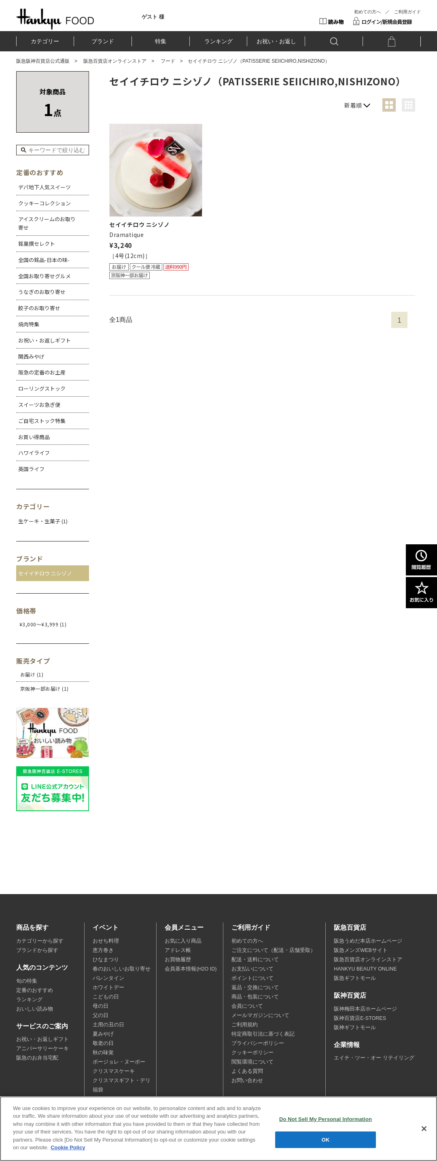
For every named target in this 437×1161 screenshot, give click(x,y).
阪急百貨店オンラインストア (114, 61)
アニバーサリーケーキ (42, 1048)
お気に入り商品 (183, 941)
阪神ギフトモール (355, 1027)
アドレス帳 (178, 950)
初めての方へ (367, 11)
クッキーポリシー (252, 1052)
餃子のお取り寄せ (39, 308)
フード (168, 61)
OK (326, 1139)
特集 (160, 41)
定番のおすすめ (34, 990)
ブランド (102, 41)
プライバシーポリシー (257, 1043)
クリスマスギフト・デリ (122, 1080)
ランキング (218, 41)
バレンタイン (108, 978)
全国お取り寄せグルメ (44, 276)
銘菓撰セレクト (36, 243)
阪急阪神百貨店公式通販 (43, 61)
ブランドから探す (37, 950)
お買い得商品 (34, 437)
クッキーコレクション (44, 203)
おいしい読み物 (34, 1009)
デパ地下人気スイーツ (44, 187)
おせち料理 (106, 941)
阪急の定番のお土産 (42, 372)
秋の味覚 (103, 1052)
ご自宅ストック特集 (42, 421)
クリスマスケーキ (114, 1071)
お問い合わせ (247, 1080)
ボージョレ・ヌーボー (119, 1062)
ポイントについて (252, 978)
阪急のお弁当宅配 (37, 1058)
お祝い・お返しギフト (44, 340)
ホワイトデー (108, 987)
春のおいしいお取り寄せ (122, 969)
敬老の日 (103, 1043)
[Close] (424, 1129)
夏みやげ (103, 1034)
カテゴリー (45, 41)
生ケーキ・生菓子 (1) (43, 521)
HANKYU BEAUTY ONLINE (365, 969)
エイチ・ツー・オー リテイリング (374, 1058)
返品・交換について (255, 987)
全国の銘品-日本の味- (44, 260)
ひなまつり (106, 959)
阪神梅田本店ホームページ (365, 1009)
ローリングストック (42, 388)
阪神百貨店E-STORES (360, 1018)
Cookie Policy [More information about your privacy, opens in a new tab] (68, 1147)
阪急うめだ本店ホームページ (368, 941)
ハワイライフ (34, 453)
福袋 (98, 1090)
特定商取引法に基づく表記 (263, 1034)
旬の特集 (26, 981)
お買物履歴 (178, 959)
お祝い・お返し (276, 41)
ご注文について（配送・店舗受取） (273, 950)
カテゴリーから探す (40, 941)
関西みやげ (31, 356)
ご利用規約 (244, 1025)
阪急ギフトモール (355, 978)
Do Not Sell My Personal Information (325, 1119)
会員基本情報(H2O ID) (190, 969)
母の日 (100, 1006)
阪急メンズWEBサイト (360, 950)
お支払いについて (252, 969)
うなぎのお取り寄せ (42, 292)
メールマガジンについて (260, 1015)
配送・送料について (255, 959)
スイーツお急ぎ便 (39, 404)
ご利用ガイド (407, 11)
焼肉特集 (28, 324)
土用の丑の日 (108, 1025)
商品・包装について (255, 997)
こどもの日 (106, 997)
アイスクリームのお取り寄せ (47, 223)
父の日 (100, 1015)
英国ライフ (31, 469)
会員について (247, 1006)
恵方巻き (103, 950)
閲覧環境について (252, 1062)
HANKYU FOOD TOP (55, 19)
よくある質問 (247, 1071)
